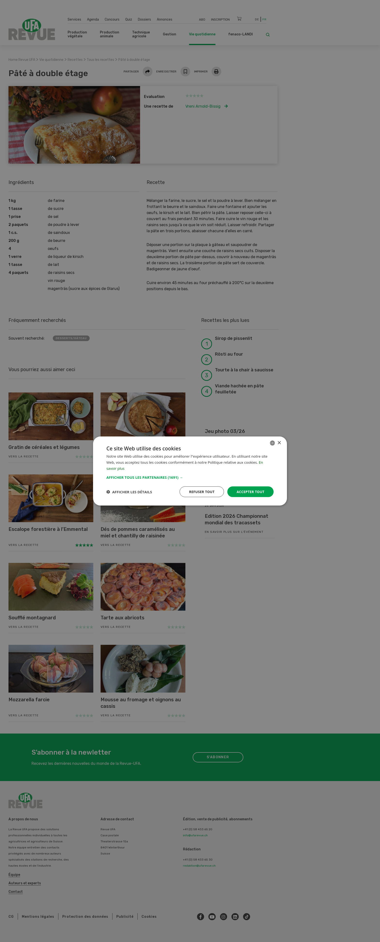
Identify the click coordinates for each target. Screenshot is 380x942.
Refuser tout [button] (201, 491)
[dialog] (190, 470)
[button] (190, 477)
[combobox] (272, 442)
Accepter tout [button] (250, 491)
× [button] (279, 443)
